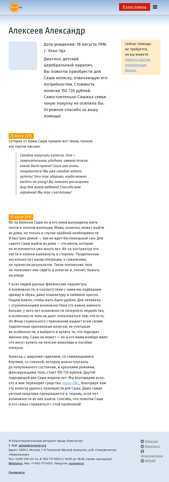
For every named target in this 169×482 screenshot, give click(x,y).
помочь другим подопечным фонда (137, 65)
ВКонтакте (152, 446)
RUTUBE (150, 461)
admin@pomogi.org (32, 445)
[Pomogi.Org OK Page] (142, 451)
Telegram (151, 441)
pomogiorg (76, 463)
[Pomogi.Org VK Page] (142, 446)
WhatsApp (16, 463)
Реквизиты (17, 472)
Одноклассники (152, 456)
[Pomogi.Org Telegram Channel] (142, 441)
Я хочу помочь (135, 7)
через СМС (70, 383)
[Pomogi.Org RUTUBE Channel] (142, 461)
